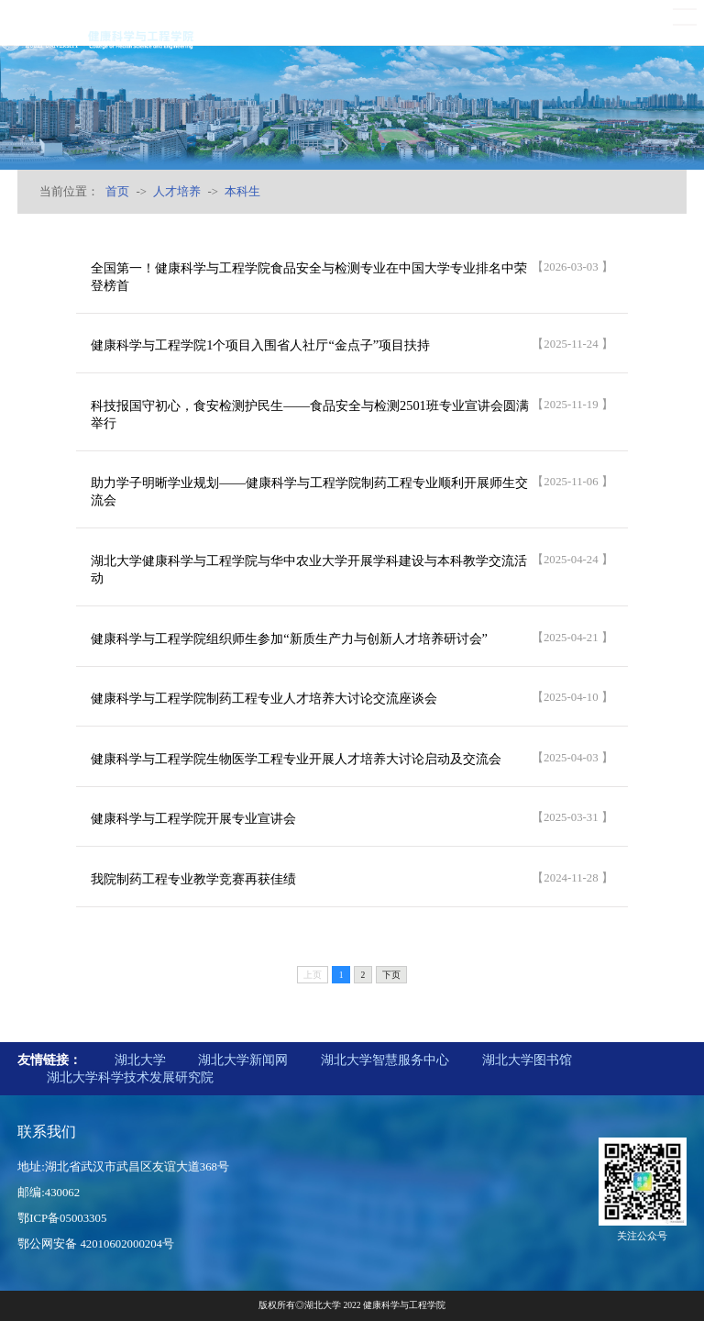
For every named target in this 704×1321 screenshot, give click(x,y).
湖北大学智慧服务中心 (385, 1059)
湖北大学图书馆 (527, 1059)
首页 (117, 191)
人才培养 (177, 191)
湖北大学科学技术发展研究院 (130, 1077)
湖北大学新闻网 (243, 1059)
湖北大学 (140, 1059)
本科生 (242, 191)
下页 (391, 975)
